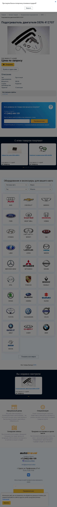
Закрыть (28, 8)
